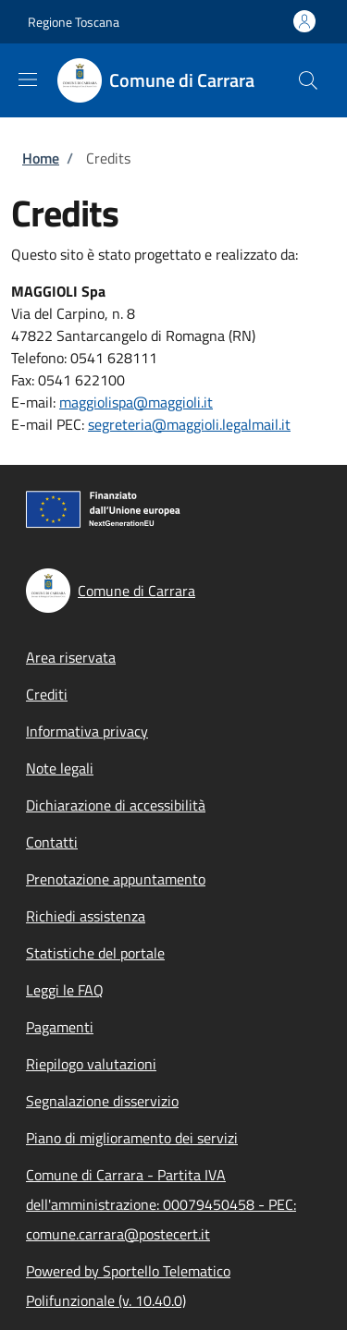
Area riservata (71, 657)
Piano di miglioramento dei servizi (132, 1138)
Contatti (52, 842)
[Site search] (308, 80)
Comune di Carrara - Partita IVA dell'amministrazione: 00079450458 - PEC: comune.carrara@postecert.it (161, 1204)
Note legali (59, 768)
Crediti (47, 694)
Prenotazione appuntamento (115, 879)
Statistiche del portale (95, 953)
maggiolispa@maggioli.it (136, 402)
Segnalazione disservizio (102, 1101)
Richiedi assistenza (85, 916)
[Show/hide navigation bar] (27, 79)
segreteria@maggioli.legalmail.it (189, 424)
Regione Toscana (73, 21)
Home (40, 158)
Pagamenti (59, 1027)
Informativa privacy (87, 731)
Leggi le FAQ (65, 990)
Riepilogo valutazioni (91, 1064)
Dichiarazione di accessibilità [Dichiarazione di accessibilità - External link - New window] (115, 805)
